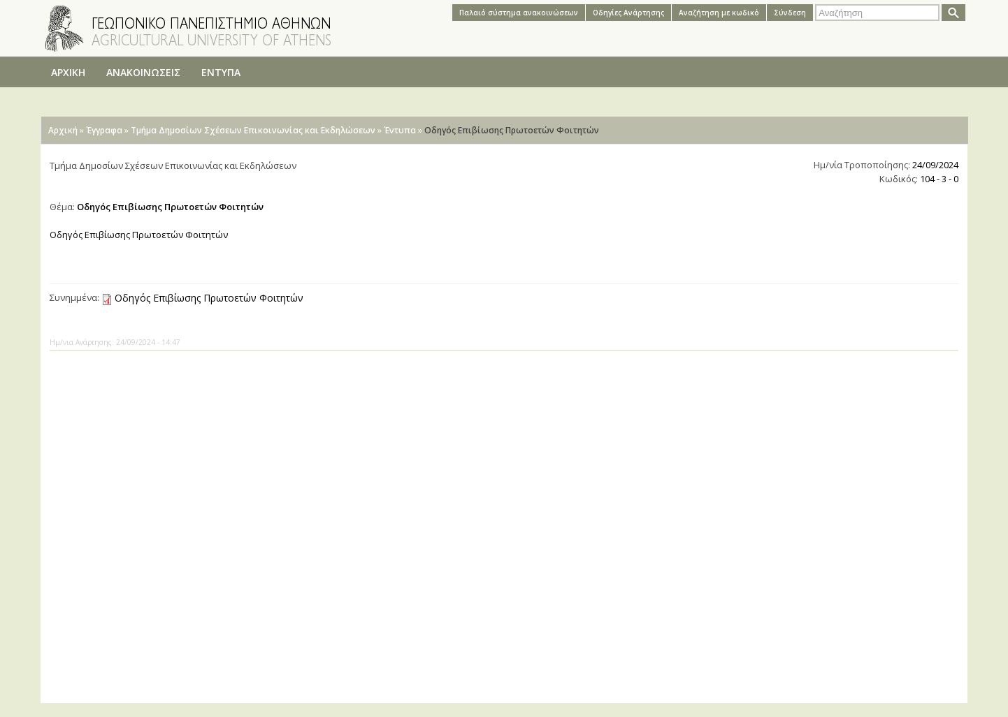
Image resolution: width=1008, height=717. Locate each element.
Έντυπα (400, 130)
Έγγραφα (104, 130)
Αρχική (63, 130)
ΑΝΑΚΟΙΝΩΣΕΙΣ (143, 72)
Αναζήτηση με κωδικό (719, 12)
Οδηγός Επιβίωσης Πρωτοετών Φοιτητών (209, 297)
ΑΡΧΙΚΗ (68, 72)
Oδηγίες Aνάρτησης (628, 12)
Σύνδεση (790, 12)
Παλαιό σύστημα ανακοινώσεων (518, 12)
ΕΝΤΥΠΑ (220, 72)
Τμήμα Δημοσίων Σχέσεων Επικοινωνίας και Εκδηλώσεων (253, 130)
